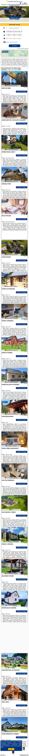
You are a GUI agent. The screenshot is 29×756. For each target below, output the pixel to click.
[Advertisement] (14, 637)
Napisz (28, 755)
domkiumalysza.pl (15, 1)
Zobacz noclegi (21, 91)
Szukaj (14, 46)
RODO (2, 747)
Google (20, 741)
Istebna (3, 73)
